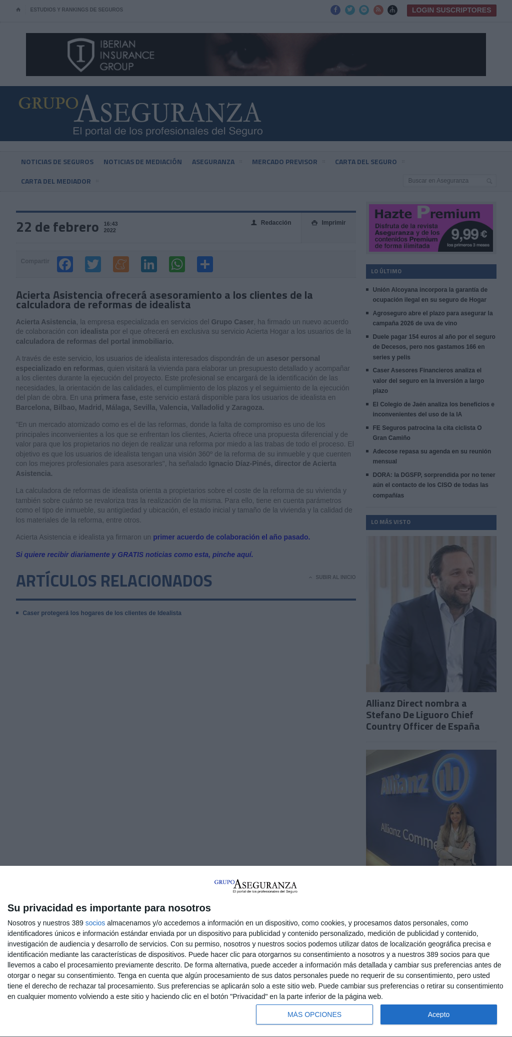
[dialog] (256, 951)
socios (96, 922)
